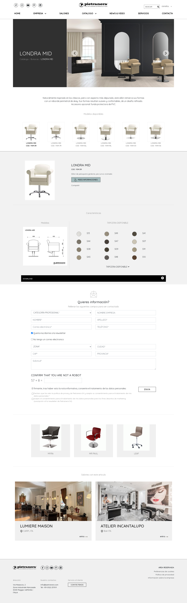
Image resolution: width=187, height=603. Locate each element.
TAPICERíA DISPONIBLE (117, 266)
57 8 (36, 380)
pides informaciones (86, 180)
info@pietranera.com (49, 585)
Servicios (143, 13)
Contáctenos (77, 585)
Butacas (35, 59)
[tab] (31, 134)
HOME (17, 13)
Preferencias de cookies (164, 571)
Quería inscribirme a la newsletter (49, 333)
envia (147, 389)
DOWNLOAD (93, 278)
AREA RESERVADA (166, 567)
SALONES (64, 13)
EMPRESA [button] (39, 13)
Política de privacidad (165, 575)
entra (83, 536)
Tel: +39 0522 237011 (49, 587)
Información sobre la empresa (161, 578)
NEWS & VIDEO (117, 13)
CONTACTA (167, 13)
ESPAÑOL (167, 6)
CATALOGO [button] (89, 13)
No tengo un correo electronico (48, 339)
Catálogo (24, 59)
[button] (75, 53)
